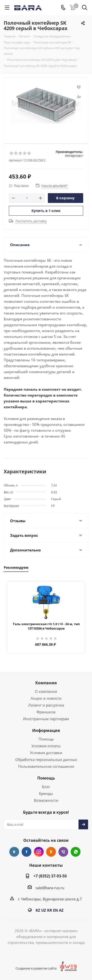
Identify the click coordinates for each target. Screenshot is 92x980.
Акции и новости (46, 698)
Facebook (26, 852)
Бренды (46, 793)
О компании (46, 691)
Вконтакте (14, 852)
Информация (46, 730)
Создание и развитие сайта (35, 968)
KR (49, 910)
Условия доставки (46, 752)
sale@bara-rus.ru (50, 887)
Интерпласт (74, 155)
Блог (46, 786)
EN (55, 910)
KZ (38, 910)
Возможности (46, 800)
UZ (43, 910)
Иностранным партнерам (46, 718)
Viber (63, 852)
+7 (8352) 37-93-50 (50, 876)
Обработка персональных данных (46, 759)
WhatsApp (75, 852)
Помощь (46, 739)
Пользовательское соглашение (46, 766)
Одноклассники (51, 852)
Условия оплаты (46, 745)
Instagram (39, 852)
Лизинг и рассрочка (46, 705)
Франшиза (46, 711)
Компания (46, 682)
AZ (61, 910)
